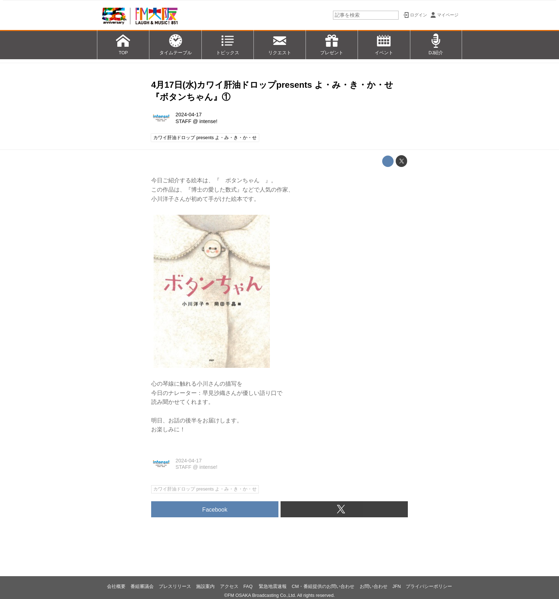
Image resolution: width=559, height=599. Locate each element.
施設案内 (205, 586)
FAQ (248, 586)
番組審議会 (142, 586)
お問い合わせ (374, 586)
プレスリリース (175, 586)
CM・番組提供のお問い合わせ (323, 586)
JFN (397, 586)
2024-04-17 (188, 114)
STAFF (183, 121)
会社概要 (116, 586)
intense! (208, 121)
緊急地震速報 (273, 586)
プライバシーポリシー (429, 586)
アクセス (229, 586)
